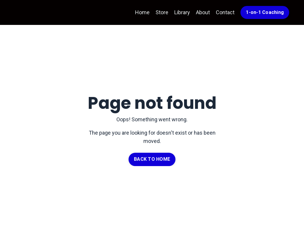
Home (142, 12)
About (203, 12)
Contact (225, 12)
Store (162, 12)
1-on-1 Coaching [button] (265, 12)
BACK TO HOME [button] (152, 159)
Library (182, 12)
